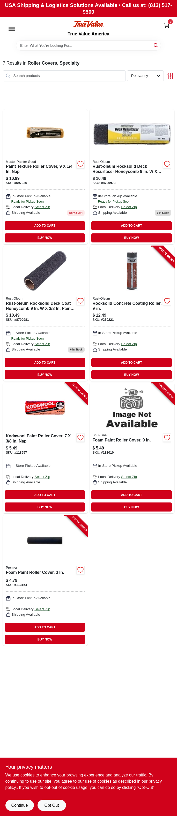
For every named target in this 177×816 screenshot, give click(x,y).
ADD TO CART (44, 225)
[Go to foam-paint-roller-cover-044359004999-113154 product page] (45, 580)
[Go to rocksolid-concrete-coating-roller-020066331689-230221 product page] (132, 313)
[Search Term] (88, 45)
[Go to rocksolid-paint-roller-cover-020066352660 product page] (132, 176)
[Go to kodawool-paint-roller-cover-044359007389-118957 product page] (45, 448)
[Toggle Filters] (170, 76)
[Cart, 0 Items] (166, 25)
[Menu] (12, 29)
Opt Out (51, 805)
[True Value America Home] (88, 24)
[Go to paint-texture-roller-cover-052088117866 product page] (45, 176)
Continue (19, 805)
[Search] (156, 45)
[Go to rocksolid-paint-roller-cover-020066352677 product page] (45, 313)
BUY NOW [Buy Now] (45, 238)
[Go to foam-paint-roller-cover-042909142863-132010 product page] (132, 448)
